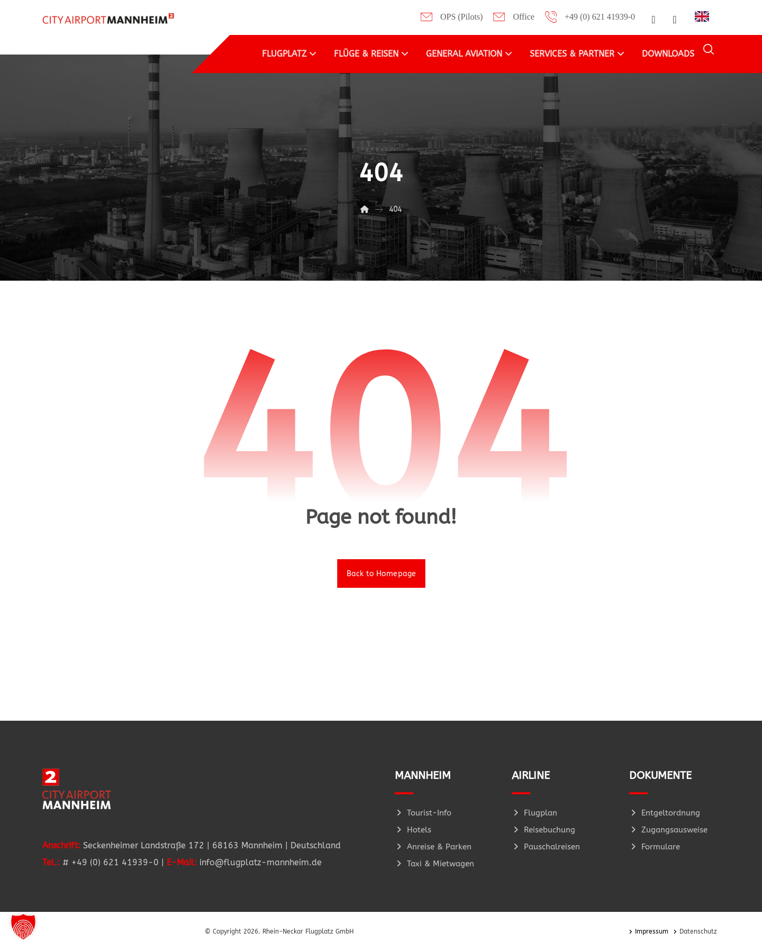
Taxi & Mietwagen (434, 863)
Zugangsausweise (668, 830)
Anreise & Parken (433, 847)
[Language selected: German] (705, 15)
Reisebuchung (543, 830)
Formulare (654, 847)
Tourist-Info (423, 813)
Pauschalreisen (546, 847)
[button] (653, 19)
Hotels (413, 830)
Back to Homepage (381, 573)
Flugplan (534, 813)
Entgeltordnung (664, 813)
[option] (705, 16)
